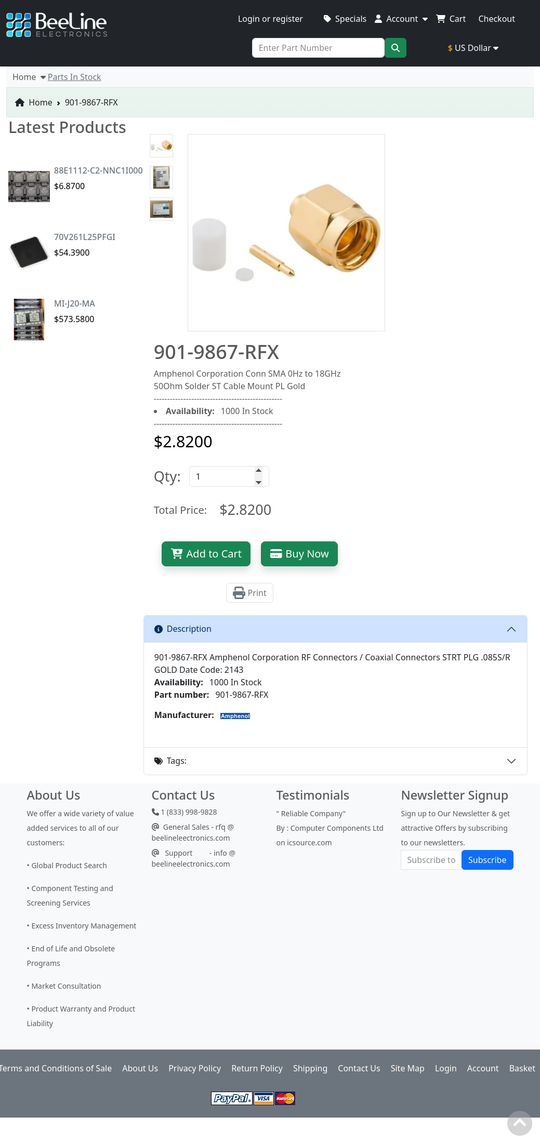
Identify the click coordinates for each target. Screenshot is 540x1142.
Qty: (167, 476)
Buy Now (299, 554)
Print (249, 593)
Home (33, 102)
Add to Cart (206, 554)
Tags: (170, 760)
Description (183, 628)
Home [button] (29, 77)
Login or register (270, 18)
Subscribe (487, 860)
